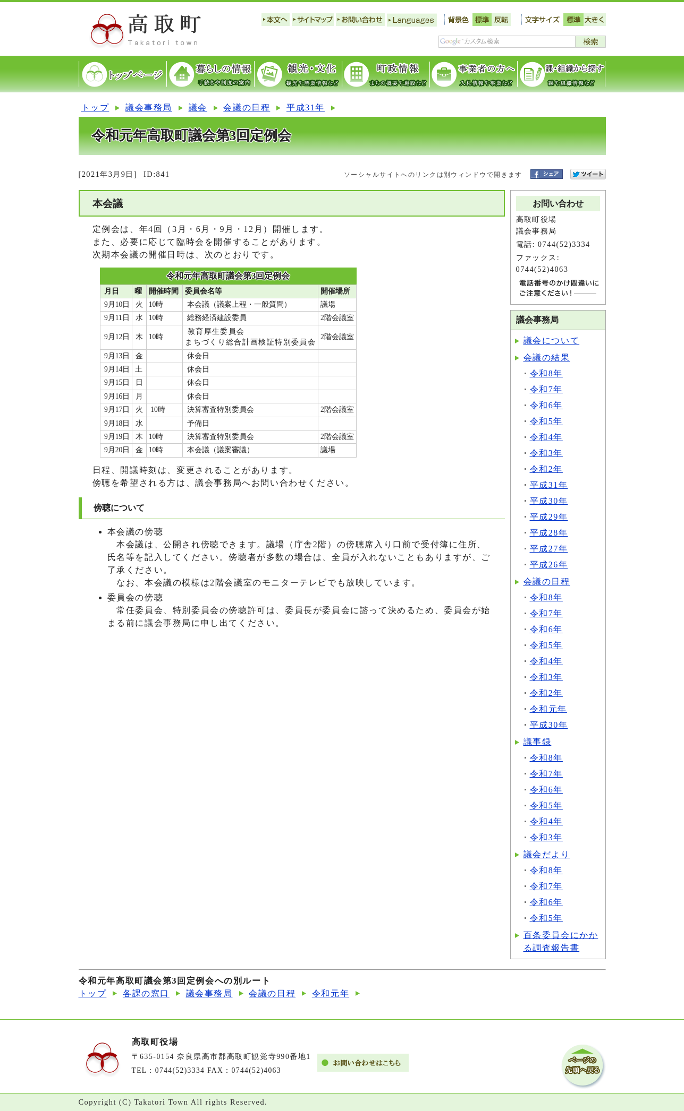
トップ (95, 107)
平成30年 (549, 500)
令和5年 (546, 421)
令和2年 (546, 468)
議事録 (537, 741)
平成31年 (305, 107)
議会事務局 (148, 107)
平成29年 (549, 516)
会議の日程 (246, 107)
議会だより (546, 854)
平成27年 (549, 548)
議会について (551, 340)
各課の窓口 (146, 993)
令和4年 (546, 437)
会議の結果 (546, 357)
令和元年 (548, 708)
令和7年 (546, 389)
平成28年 (549, 532)
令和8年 (546, 373)
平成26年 (549, 564)
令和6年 (546, 405)
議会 (198, 107)
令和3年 (546, 453)
